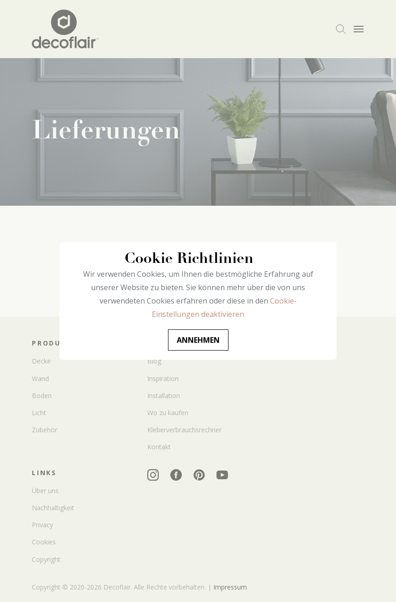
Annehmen (198, 340)
